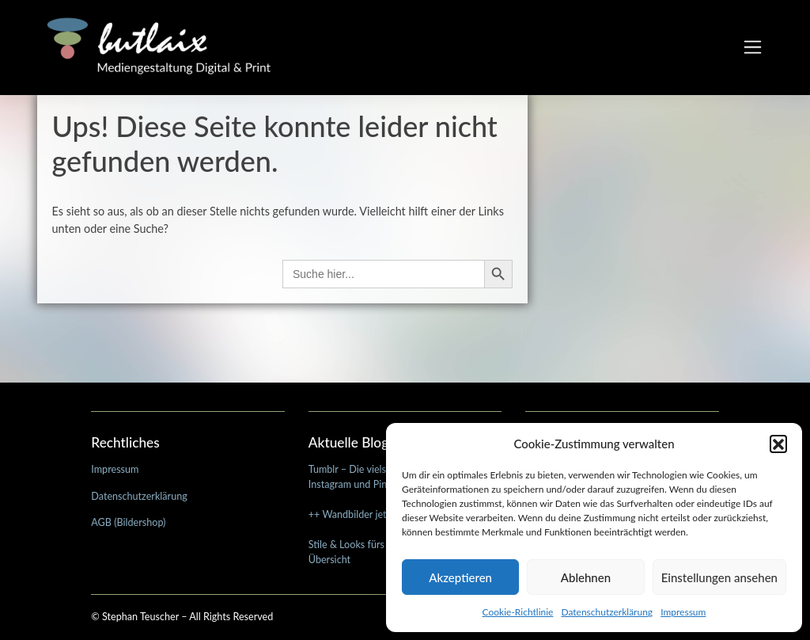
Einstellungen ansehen (719, 577)
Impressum (683, 612)
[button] (778, 443)
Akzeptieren (460, 577)
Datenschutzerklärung (607, 612)
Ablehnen (586, 577)
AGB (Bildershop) (128, 522)
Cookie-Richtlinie (518, 612)
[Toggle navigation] (752, 47)
